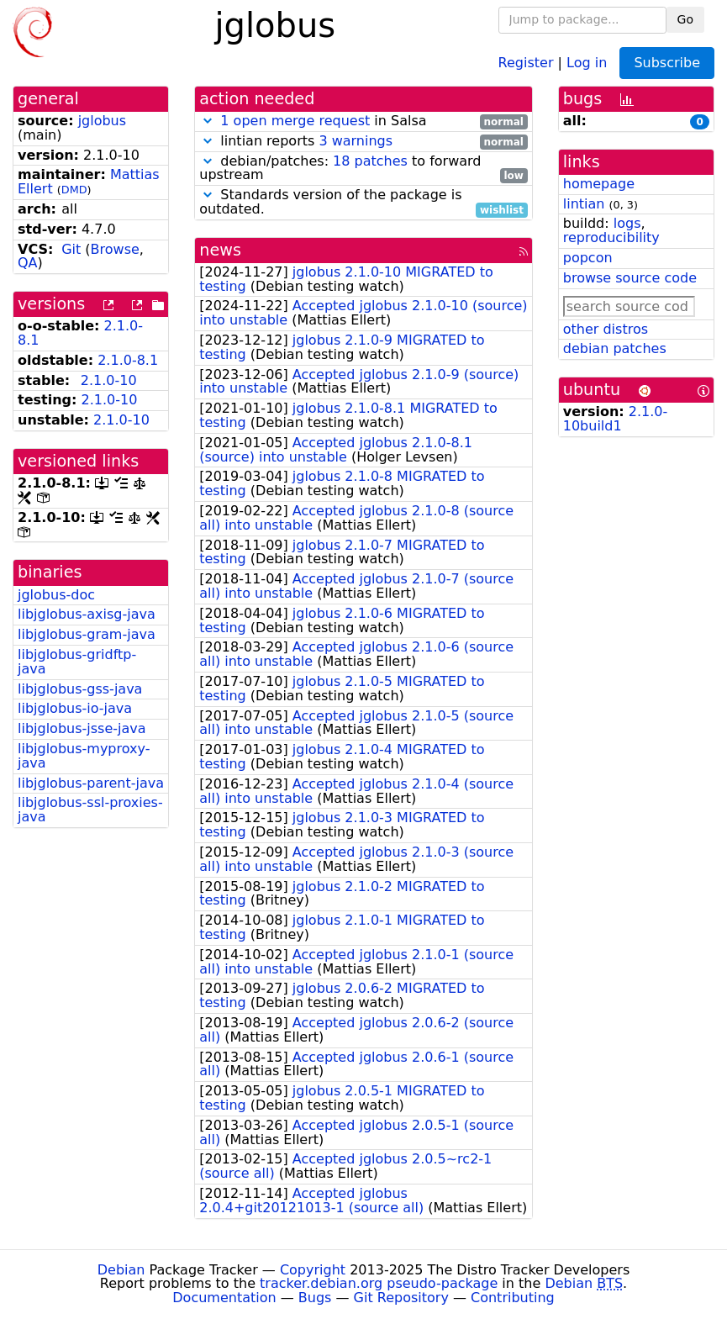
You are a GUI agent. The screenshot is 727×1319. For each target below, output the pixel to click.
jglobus (102, 121)
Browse (115, 249)
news (220, 250)
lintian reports (363, 142)
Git (71, 249)
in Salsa (363, 121)
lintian (584, 204)
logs (627, 223)
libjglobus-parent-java (91, 783)
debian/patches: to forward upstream (363, 169)
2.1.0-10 (109, 380)
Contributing (513, 1298)
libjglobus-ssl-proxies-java (90, 809)
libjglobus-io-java (75, 708)
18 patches (370, 161)
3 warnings (355, 141)
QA (28, 263)
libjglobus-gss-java (80, 689)
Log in (586, 62)
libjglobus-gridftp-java (77, 661)
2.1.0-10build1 (615, 419)
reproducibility (611, 237)
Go (685, 19)
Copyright (312, 1270)
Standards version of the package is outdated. (363, 202)
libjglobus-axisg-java (86, 614)
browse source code (630, 278)
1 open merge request (295, 121)
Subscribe (667, 63)
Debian (121, 1270)
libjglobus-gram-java (86, 634)
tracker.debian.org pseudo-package (379, 1283)
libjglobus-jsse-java (82, 728)
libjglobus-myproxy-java (84, 756)
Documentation (224, 1298)
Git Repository (401, 1298)
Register (526, 62)
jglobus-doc (56, 595)
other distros (605, 329)
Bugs (315, 1298)
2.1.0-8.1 (127, 360)
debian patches (614, 348)
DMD (74, 189)
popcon (588, 258)
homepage (599, 184)
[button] (207, 121)
